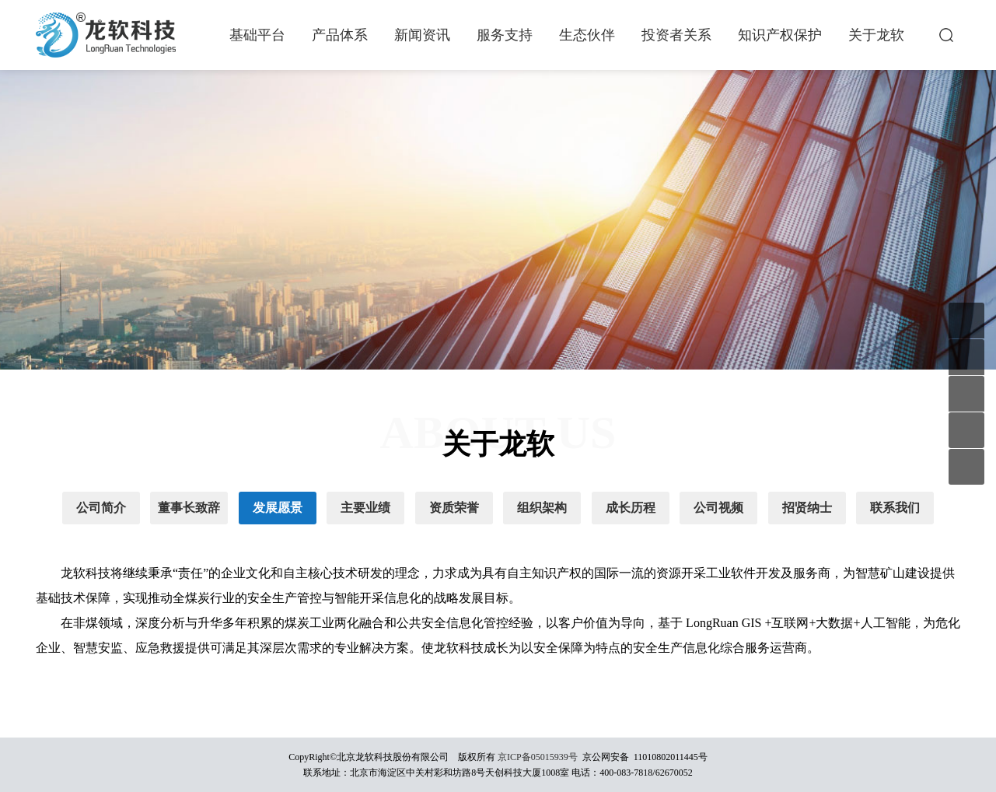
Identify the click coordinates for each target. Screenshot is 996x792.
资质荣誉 (454, 507)
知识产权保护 (780, 35)
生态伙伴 (587, 35)
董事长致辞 (189, 507)
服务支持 (505, 35)
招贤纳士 (807, 507)
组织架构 (542, 507)
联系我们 (895, 507)
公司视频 (718, 507)
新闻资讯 (422, 35)
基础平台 (257, 35)
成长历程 (630, 507)
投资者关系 (676, 35)
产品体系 (340, 35)
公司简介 (101, 507)
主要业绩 (365, 507)
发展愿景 (277, 507)
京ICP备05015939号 (538, 757)
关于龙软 (876, 35)
